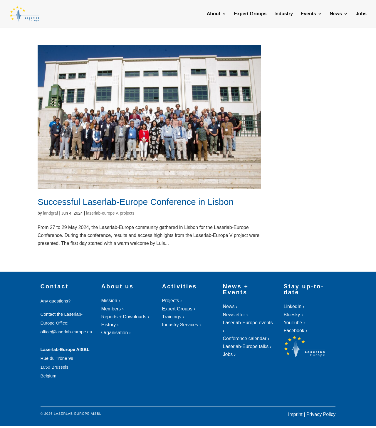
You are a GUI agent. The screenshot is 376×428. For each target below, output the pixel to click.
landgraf (50, 213)
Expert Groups (250, 14)
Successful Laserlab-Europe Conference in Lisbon (136, 202)
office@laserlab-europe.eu (66, 331)
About (213, 14)
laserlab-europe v (102, 213)
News (336, 14)
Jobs (361, 14)
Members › (112, 308)
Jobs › (229, 354)
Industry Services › (181, 324)
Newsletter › (235, 314)
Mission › (110, 300)
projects (127, 213)
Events (308, 14)
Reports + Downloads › (125, 316)
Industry (283, 14)
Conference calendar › (246, 338)
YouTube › (294, 322)
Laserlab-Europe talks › (247, 346)
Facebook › (295, 330)
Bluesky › (293, 314)
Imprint (295, 414)
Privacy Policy (321, 414)
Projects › (172, 300)
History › (110, 324)
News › (230, 306)
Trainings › (173, 316)
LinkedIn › (294, 306)
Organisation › (116, 332)
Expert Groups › (178, 308)
